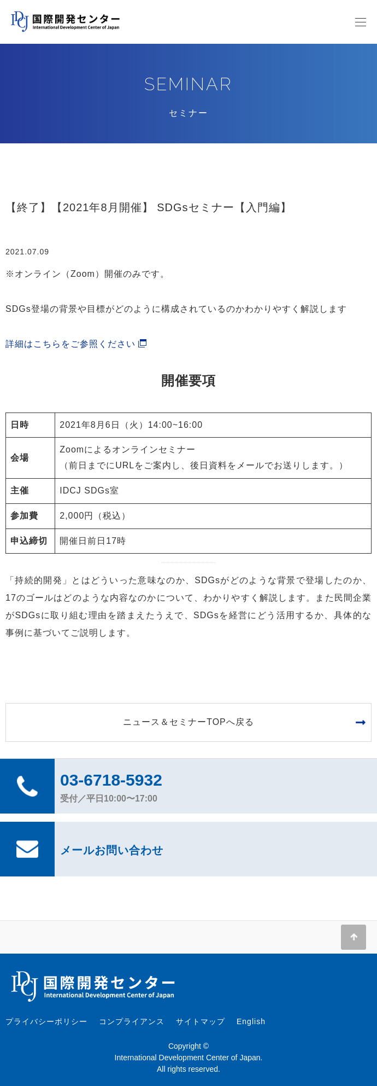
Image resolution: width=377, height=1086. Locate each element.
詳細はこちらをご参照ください (70, 344)
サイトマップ (200, 1021)
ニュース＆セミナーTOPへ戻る (188, 722)
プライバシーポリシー (46, 1021)
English (251, 1021)
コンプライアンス (131, 1021)
